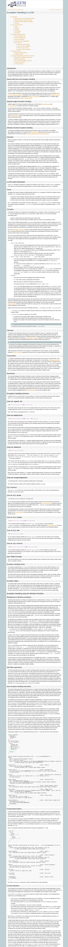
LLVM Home (10, 9)
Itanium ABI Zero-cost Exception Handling (24, 18)
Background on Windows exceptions (23, 56)
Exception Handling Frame (21, 52)
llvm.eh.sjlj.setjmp (46, 103)
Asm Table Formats (16, 50)
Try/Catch (17, 28)
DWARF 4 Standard (33, 95)
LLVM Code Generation (17, 24)
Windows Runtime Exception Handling (24, 21)
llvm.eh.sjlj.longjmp (12, 105)
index (60, 9)
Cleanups (17, 29)
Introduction (14, 16)
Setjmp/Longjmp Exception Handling (23, 20)
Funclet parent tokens (20, 61)
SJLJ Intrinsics (18, 42)
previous (52, 9)
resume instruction (30, 386)
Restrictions (17, 32)
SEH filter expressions (20, 58)
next (57, 9)
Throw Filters (18, 31)
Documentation (18, 9)
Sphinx (58, 945)
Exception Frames (55, 94)
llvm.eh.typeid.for (12, 301)
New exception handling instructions (23, 60)
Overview (17, 23)
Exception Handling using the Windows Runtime (22, 55)
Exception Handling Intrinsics (18, 34)
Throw (16, 26)
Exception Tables (19, 53)
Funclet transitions (19, 63)
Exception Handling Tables (25, 97)
